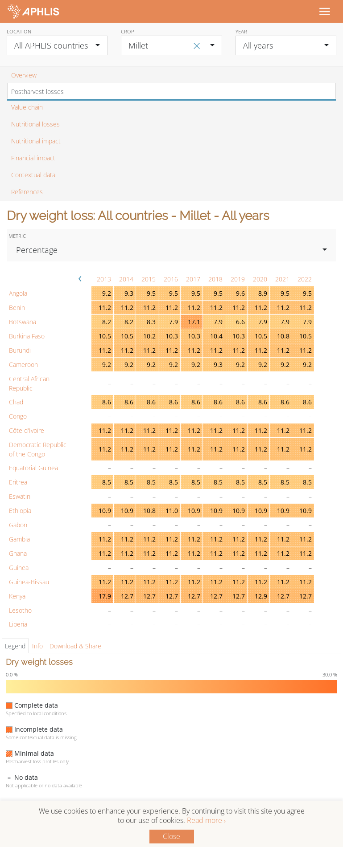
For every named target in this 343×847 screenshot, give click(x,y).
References (27, 191)
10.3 (171, 336)
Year (241, 31)
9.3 (128, 293)
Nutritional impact (36, 141)
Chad (16, 402)
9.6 (240, 293)
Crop (127, 31)
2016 (171, 279)
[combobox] (57, 45)
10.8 (283, 336)
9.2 (106, 293)
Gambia (19, 539)
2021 (282, 279)
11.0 (171, 510)
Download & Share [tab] (75, 646)
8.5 (106, 482)
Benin (17, 307)
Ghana (18, 553)
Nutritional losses (35, 124)
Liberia (18, 624)
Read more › (206, 820)
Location (19, 31)
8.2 (106, 322)
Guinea (19, 567)
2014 (126, 279)
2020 (260, 279)
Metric (17, 235)
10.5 (105, 336)
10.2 (149, 336)
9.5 (151, 293)
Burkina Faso (27, 336)
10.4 (216, 336)
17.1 (194, 322)
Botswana (22, 322)
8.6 (106, 402)
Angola (18, 293)
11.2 (105, 307)
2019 (238, 279)
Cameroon (23, 364)
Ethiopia (20, 510)
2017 (193, 279)
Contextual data (33, 175)
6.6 (240, 322)
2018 (215, 279)
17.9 (105, 596)
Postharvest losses (37, 91)
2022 (305, 279)
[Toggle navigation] (324, 11)
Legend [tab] (15, 646)
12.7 (127, 596)
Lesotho (20, 610)
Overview (24, 75)
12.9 (261, 596)
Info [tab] (37, 646)
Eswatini (20, 496)
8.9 (262, 293)
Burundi (20, 350)
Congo (18, 416)
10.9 (105, 510)
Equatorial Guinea (33, 468)
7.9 (173, 322)
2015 (148, 279)
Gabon (18, 525)
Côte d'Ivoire (26, 430)
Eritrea (18, 482)
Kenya (17, 596)
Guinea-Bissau (29, 582)
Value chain (27, 107)
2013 (104, 279)
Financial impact (33, 158)
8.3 (151, 322)
